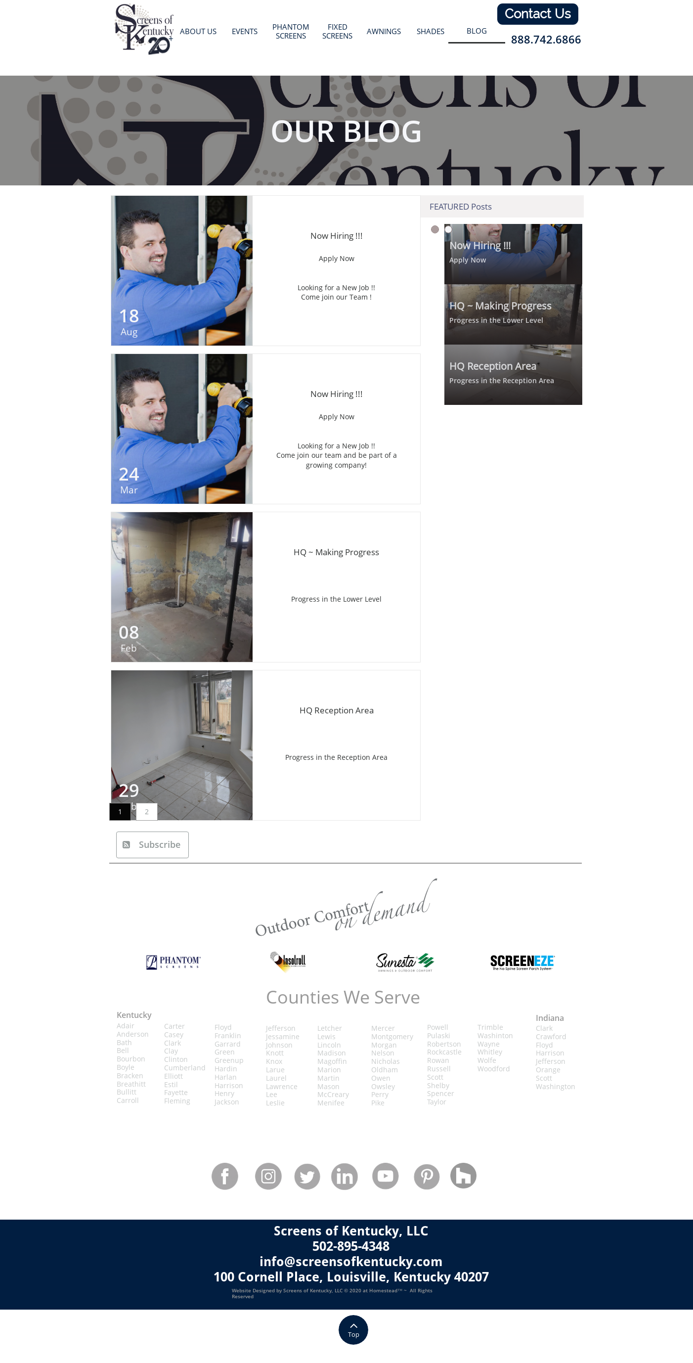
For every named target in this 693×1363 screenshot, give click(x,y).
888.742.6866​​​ (546, 39)
